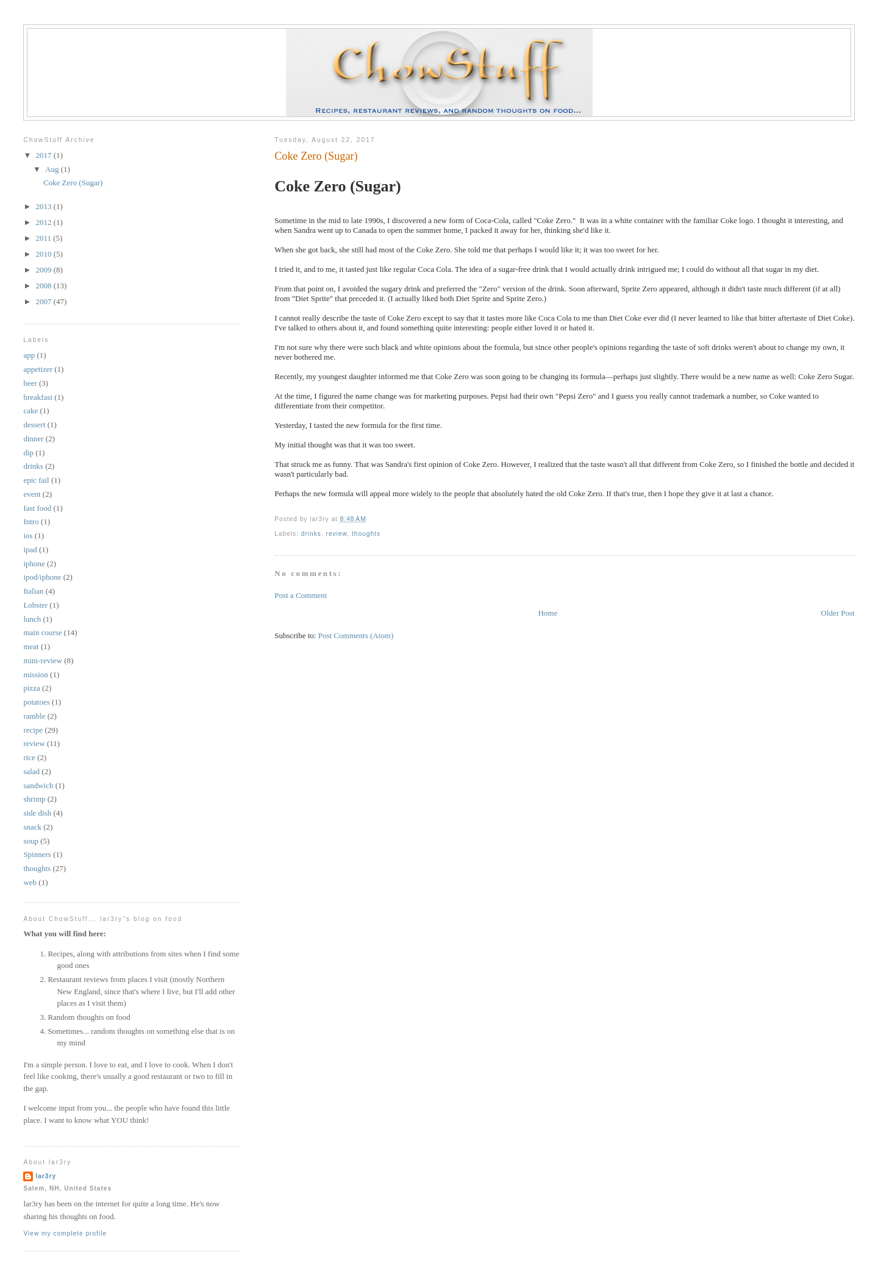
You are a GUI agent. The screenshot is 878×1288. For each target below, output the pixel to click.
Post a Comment (300, 595)
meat (30, 646)
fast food (37, 508)
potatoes (36, 701)
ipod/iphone (42, 577)
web (30, 882)
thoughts (366, 533)
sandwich (38, 785)
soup (30, 840)
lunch (32, 619)
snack (32, 826)
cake (30, 410)
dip (28, 452)
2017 (44, 155)
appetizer (37, 369)
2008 (44, 285)
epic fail (36, 480)
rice (29, 757)
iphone (34, 563)
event (31, 494)
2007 (44, 301)
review (337, 533)
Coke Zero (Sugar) (315, 156)
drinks (311, 533)
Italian (33, 591)
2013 (44, 206)
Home (547, 612)
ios (27, 535)
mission (35, 674)
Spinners (37, 854)
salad (31, 771)
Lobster (35, 605)
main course (42, 632)
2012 (44, 222)
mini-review (42, 660)
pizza (31, 687)
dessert (34, 424)
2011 (44, 238)
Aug (53, 169)
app (29, 355)
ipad (30, 549)
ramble (34, 715)
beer (30, 383)
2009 (44, 269)
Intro (30, 521)
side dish (37, 812)
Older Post (837, 612)
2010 (44, 253)
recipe (33, 730)
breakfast (37, 397)
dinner (33, 438)
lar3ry (45, 1176)
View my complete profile (65, 1233)
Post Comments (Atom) (356, 635)
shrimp (34, 798)
